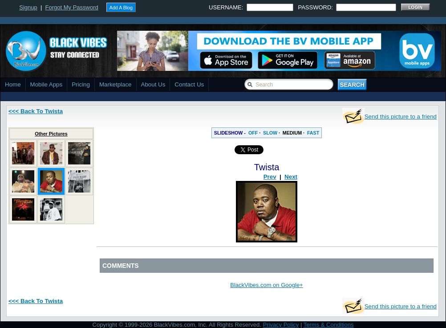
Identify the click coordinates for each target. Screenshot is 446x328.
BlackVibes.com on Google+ (266, 285)
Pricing (81, 84)
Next (290, 176)
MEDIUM (292, 132)
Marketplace (115, 84)
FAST (313, 132)
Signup (28, 7)
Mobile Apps (46, 84)
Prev (270, 176)
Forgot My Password (71, 7)
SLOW (270, 132)
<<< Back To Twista (35, 111)
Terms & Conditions (329, 324)
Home (13, 84)
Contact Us (189, 84)
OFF (253, 132)
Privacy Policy (281, 324)
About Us (153, 84)
